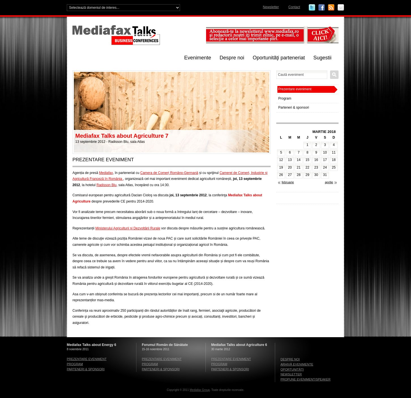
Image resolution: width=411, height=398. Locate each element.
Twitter (312, 7)
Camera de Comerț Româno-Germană (169, 173)
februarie (288, 182)
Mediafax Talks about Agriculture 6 (239, 345)
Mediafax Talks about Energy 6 (91, 345)
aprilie (329, 182)
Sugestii (322, 58)
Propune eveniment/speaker (306, 379)
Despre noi (232, 58)
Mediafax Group (200, 389)
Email (340, 7)
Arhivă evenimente (297, 364)
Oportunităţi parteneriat (279, 58)
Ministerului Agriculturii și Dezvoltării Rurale (127, 228)
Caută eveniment (334, 74)
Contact (294, 7)
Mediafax (106, 173)
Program (284, 98)
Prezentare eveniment (294, 89)
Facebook (321, 7)
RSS (331, 7)
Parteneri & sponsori (293, 107)
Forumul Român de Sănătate (165, 345)
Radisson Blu (107, 185)
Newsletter (271, 7)
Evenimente (197, 58)
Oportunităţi (292, 369)
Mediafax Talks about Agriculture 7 (121, 136)
